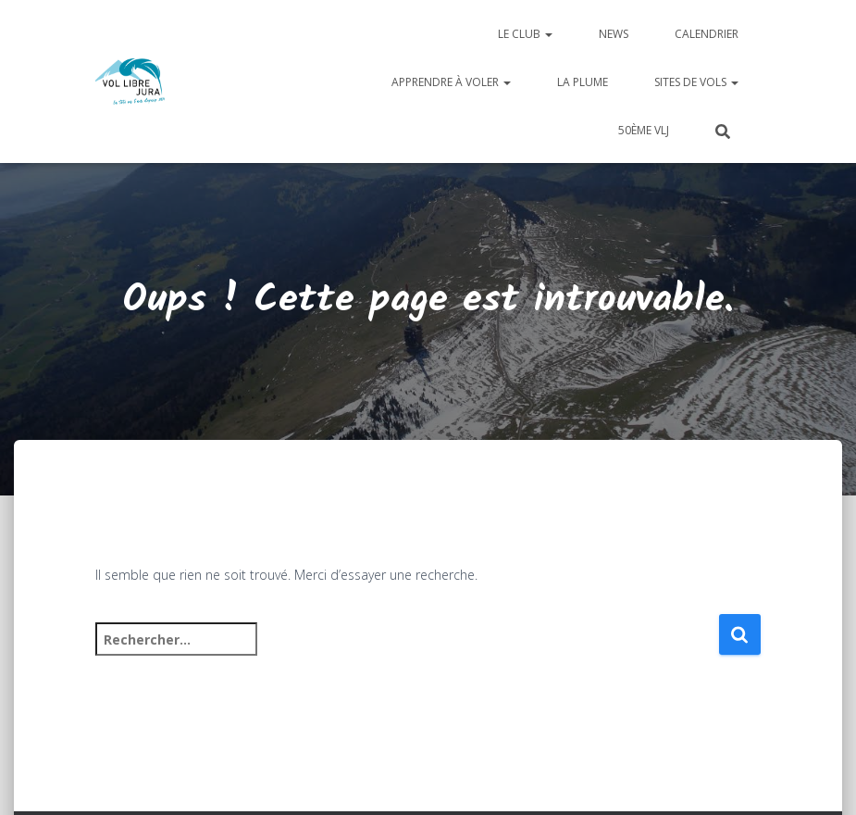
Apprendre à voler (451, 82)
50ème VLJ (643, 130)
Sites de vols (696, 82)
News (613, 34)
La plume (582, 82)
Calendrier (706, 34)
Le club (525, 34)
